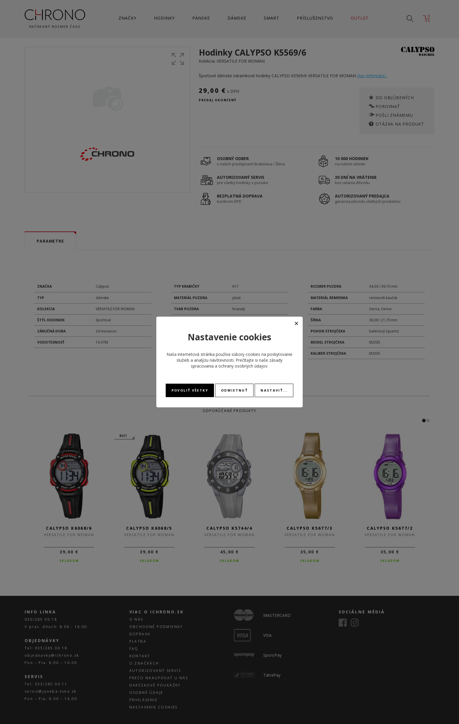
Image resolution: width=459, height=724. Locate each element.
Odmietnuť (234, 390)
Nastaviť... (274, 390)
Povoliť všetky (190, 390)
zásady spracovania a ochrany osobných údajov (236, 363)
